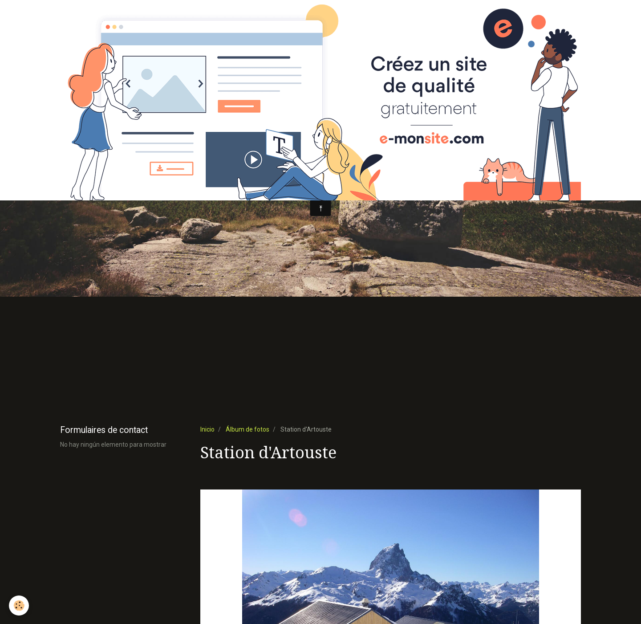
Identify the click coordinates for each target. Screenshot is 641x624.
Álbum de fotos (247, 429)
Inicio (207, 429)
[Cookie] (19, 605)
